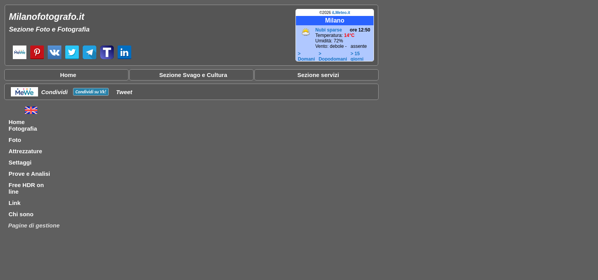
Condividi (54, 92)
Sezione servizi (318, 75)
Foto (15, 139)
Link (15, 203)
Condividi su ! (90, 91)
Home (68, 75)
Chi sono (21, 214)
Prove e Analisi (29, 173)
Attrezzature (25, 151)
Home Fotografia (23, 125)
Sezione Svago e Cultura (193, 75)
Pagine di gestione (34, 225)
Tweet (124, 92)
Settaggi (20, 162)
